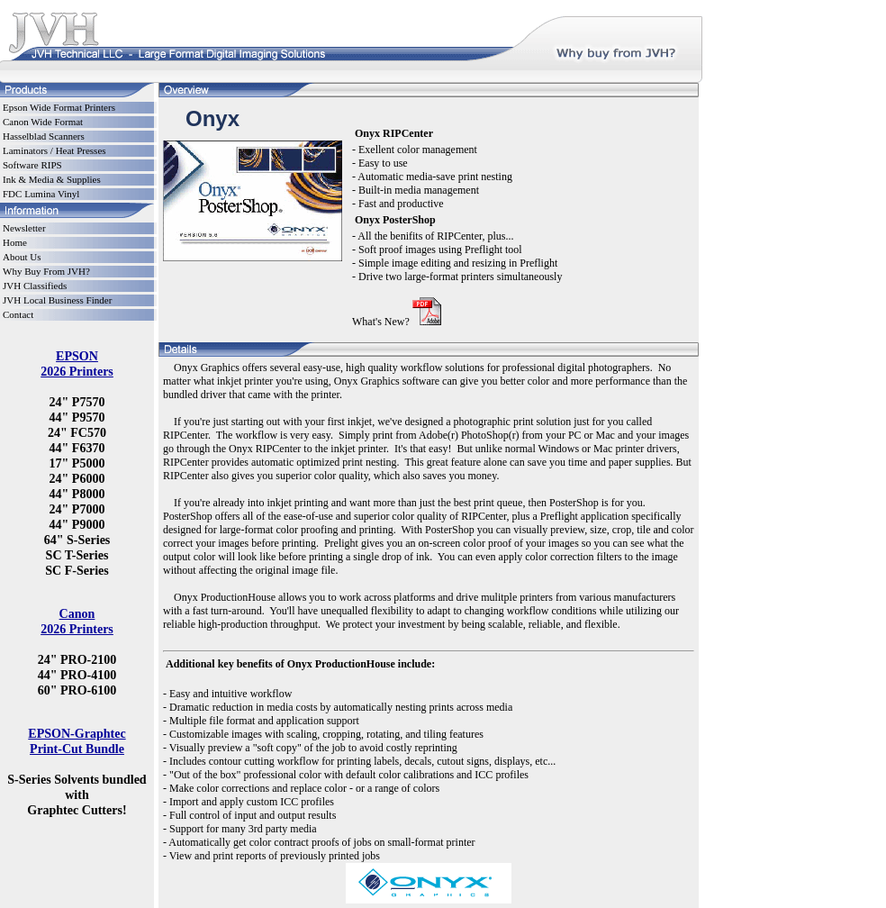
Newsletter (24, 227)
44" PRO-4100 (77, 674)
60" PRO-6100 (77, 690)
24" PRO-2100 (77, 659)
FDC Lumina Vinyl (41, 193)
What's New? (381, 321)
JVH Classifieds (35, 285)
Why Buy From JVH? (46, 271)
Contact (18, 314)
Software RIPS (32, 164)
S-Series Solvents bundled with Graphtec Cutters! (76, 794)
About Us (22, 256)
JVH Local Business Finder (57, 300)
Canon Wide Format (43, 121)
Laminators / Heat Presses (54, 150)
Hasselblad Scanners (44, 136)
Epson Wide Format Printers (59, 107)
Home (15, 242)
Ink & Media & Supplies (52, 179)
